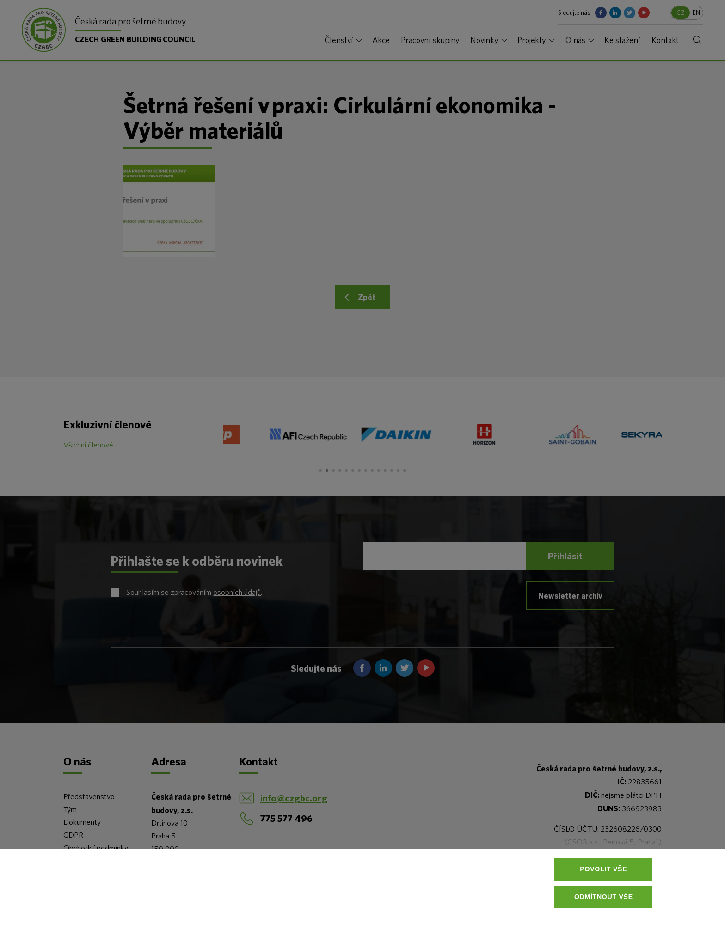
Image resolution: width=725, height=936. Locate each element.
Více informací (154, 913)
